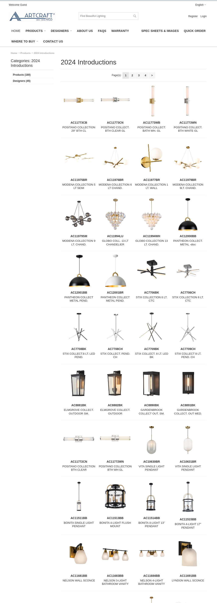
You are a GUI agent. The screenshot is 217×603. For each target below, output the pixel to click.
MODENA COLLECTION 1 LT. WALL (151, 186)
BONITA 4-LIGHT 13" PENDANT (151, 524)
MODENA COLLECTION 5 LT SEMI (78, 186)
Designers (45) (22, 80)
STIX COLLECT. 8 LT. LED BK (151, 355)
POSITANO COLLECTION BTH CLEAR (78, 468)
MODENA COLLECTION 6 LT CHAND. (115, 186)
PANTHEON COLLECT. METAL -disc (188, 242)
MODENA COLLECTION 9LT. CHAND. (187, 186)
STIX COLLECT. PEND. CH (115, 355)
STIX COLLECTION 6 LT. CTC (151, 299)
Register (193, 16)
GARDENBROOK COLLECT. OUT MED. (188, 411)
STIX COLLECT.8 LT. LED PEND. (79, 355)
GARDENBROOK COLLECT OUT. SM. (151, 411)
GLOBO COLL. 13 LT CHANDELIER (115, 242)
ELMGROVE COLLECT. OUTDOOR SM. (79, 411)
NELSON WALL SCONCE (79, 580)
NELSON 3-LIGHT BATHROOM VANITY (115, 582)
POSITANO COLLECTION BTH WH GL (115, 468)
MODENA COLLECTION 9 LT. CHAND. (78, 242)
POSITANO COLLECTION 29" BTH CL (78, 129)
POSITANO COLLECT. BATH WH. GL (151, 129)
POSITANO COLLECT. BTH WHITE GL (188, 129)
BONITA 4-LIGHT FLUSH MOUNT (115, 524)
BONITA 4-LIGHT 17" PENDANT (188, 525)
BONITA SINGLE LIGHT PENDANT (79, 524)
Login (203, 16)
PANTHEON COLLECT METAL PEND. (78, 299)
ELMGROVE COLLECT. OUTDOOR (115, 411)
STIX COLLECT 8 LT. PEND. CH (188, 355)
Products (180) (22, 74)
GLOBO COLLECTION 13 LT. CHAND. (151, 242)
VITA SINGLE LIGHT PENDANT (151, 468)
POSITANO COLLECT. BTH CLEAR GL (115, 129)
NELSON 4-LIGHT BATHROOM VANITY (151, 582)
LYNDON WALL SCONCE (188, 580)
